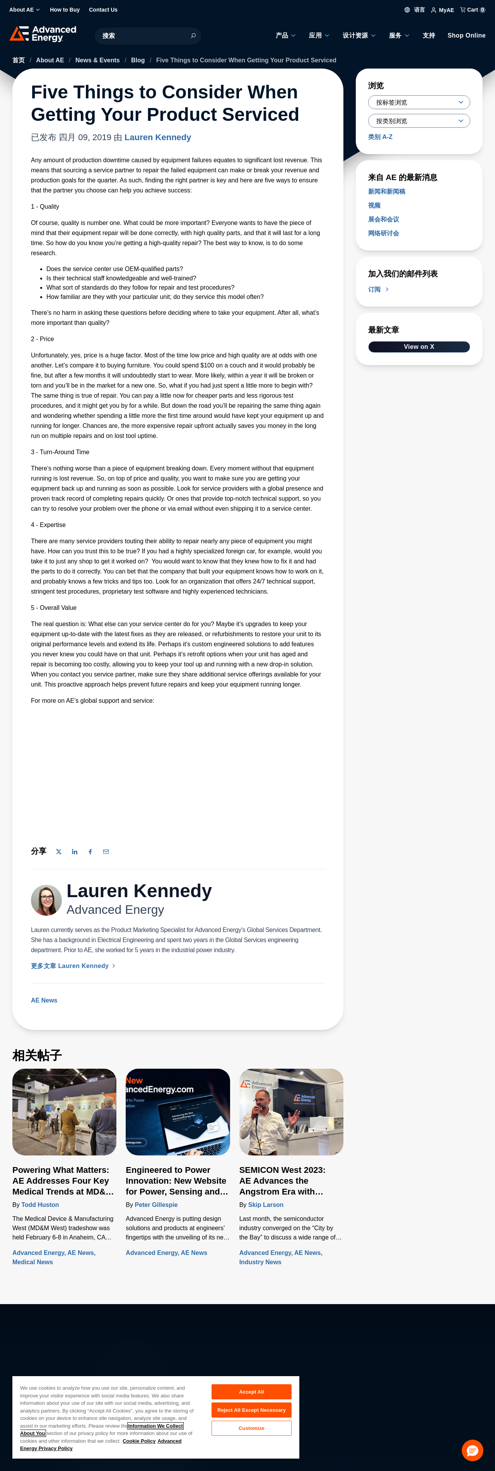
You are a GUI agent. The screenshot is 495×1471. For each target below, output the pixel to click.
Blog (139, 60)
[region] (155, 1417)
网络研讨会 (383, 233)
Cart (473, 10)
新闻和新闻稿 (386, 191)
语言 (415, 10)
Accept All (251, 1392)
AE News (44, 1000)
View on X (419, 346)
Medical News (32, 1262)
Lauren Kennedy (158, 137)
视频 (374, 205)
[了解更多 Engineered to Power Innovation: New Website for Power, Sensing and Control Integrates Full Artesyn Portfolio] (178, 1117)
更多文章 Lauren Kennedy (74, 966)
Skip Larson (266, 1205)
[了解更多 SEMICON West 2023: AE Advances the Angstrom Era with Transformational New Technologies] (291, 1117)
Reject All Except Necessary (251, 1411)
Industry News (260, 1262)
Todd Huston (40, 1205)
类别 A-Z (380, 137)
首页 (19, 60)
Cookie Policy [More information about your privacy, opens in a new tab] (139, 1441)
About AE (51, 60)
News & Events (98, 60)
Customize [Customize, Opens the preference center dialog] (252, 1430)
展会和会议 (383, 219)
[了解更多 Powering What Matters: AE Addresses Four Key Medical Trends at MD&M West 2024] (64, 1117)
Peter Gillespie (156, 1205)
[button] (472, 1450)
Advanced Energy (38, 1253)
